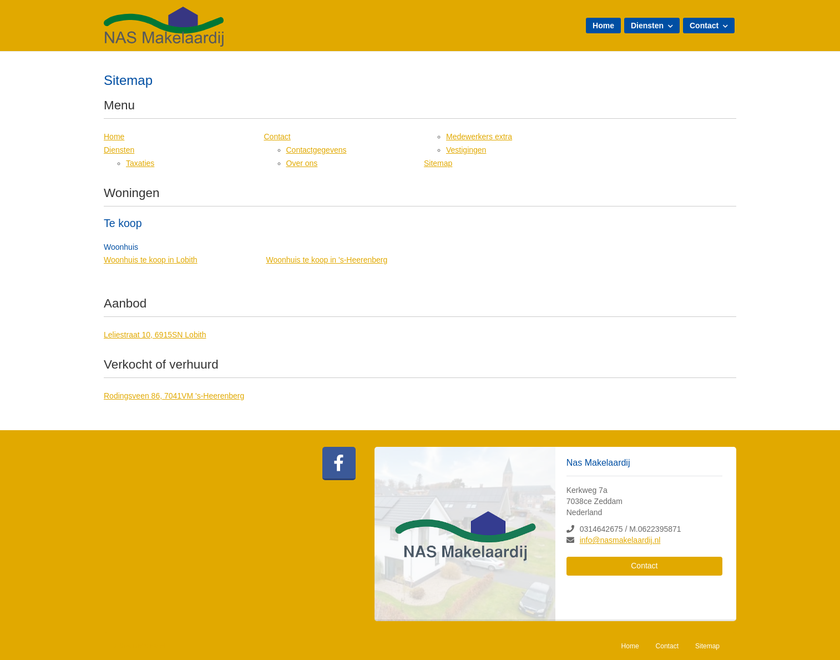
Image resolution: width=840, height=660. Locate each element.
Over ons (302, 163)
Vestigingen (466, 149)
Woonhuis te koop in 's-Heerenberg (327, 259)
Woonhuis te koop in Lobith (151, 259)
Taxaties (140, 163)
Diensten (652, 25)
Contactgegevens (316, 149)
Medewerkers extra (479, 136)
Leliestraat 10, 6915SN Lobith (155, 334)
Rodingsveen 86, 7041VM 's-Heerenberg (174, 395)
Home (603, 25)
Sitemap (438, 163)
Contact (709, 25)
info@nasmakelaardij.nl (620, 540)
